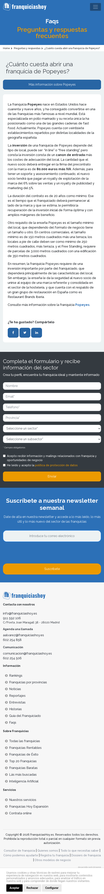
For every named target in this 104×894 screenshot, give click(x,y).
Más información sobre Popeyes (52, 84)
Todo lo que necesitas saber (79, 850)
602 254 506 (12, 658)
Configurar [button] (51, 887)
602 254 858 (12, 640)
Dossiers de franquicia (86, 855)
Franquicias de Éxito (21, 754)
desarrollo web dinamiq (89, 867)
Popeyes (82, 305)
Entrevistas (15, 702)
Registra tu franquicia (54, 855)
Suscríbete (52, 569)
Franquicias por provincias (26, 682)
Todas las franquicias (22, 741)
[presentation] (33, 552)
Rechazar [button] (32, 887)
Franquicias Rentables (23, 748)
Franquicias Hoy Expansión (26, 806)
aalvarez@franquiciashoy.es (23, 635)
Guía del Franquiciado (23, 716)
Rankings (13, 675)
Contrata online (18, 813)
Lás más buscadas (21, 774)
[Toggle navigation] (95, 7)
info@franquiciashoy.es (20, 613)
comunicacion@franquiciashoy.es (27, 653)
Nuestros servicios (20, 800)
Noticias (13, 689)
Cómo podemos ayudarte (20, 855)
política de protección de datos (56, 465)
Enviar (52, 476)
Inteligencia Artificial (21, 781)
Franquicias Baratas (21, 768)
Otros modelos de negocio (53, 860)
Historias (13, 709)
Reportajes (15, 696)
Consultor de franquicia (19, 850)
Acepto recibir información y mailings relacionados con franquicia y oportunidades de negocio (52, 458)
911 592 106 (12, 618)
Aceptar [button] (14, 887)
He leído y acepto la (42, 465)
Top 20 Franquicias (21, 761)
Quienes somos (47, 850)
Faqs (10, 722)
